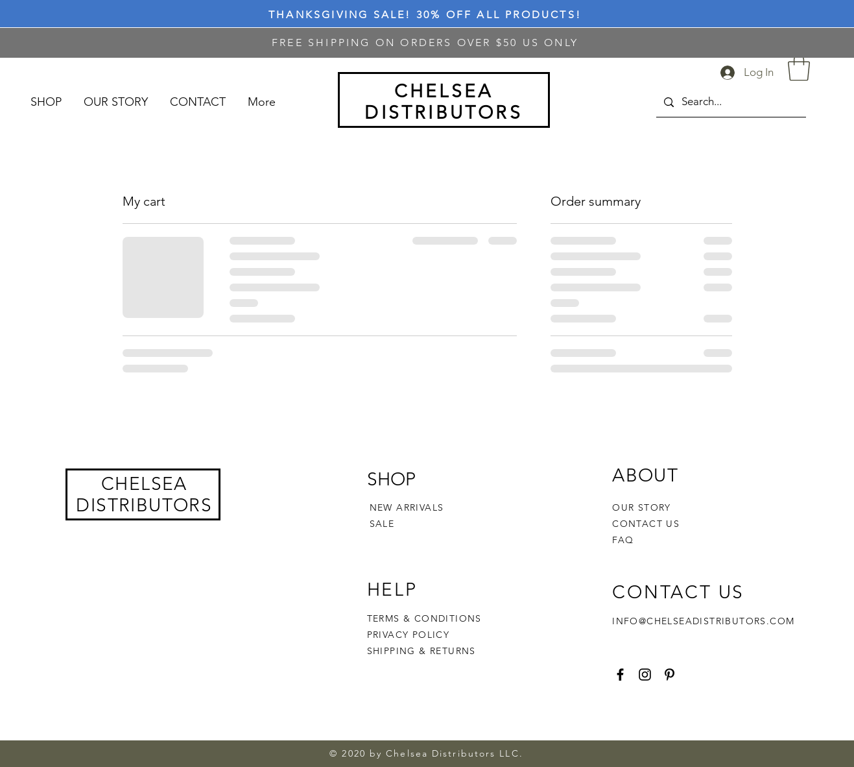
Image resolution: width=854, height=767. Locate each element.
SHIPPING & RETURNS (421, 651)
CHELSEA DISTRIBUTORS (144, 494)
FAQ (623, 540)
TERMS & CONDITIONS (424, 618)
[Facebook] (620, 674)
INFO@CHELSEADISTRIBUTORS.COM (703, 621)
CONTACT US (646, 524)
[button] (799, 67)
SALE (382, 524)
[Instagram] (645, 674)
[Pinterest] (669, 674)
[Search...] (730, 102)
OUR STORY (641, 507)
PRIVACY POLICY (410, 634)
